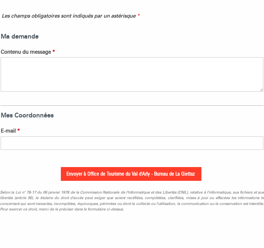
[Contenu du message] (132, 74)
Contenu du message (28, 52)
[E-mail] (132, 143)
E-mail (10, 131)
